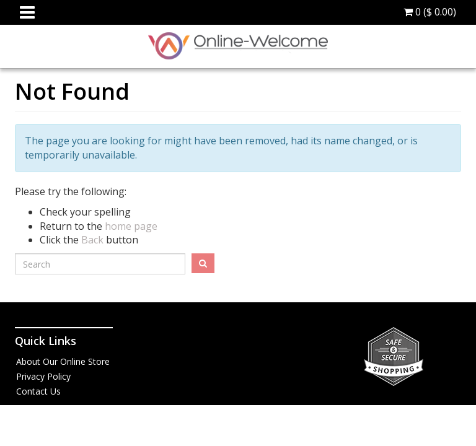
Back (92, 240)
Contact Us (38, 391)
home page (131, 226)
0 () (429, 12)
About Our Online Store (63, 361)
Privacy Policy (43, 376)
